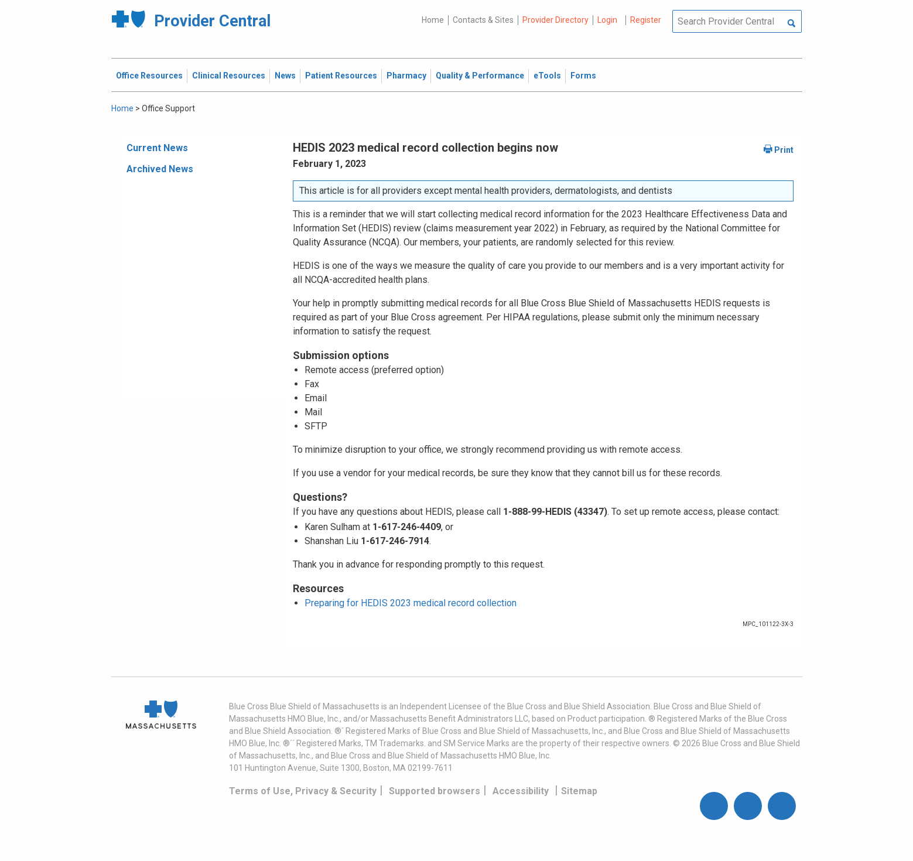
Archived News (159, 169)
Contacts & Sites (483, 20)
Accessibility (521, 791)
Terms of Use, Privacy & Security (303, 791)
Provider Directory (555, 20)
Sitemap (579, 791)
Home (433, 20)
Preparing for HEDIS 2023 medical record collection (411, 603)
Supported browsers (434, 791)
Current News (157, 147)
